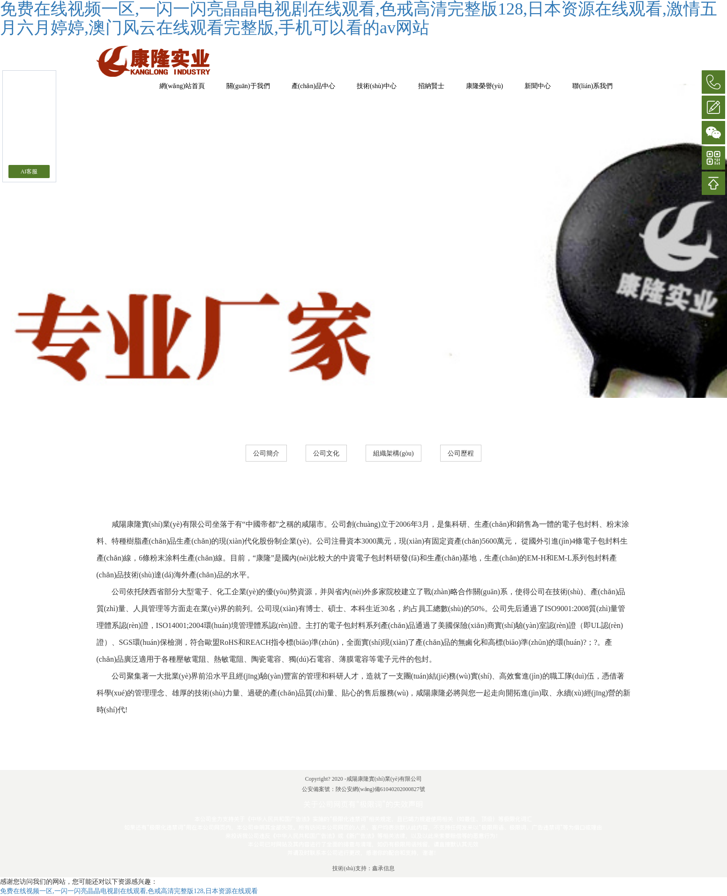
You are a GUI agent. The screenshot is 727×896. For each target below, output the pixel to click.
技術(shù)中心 (377, 86)
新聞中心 (538, 86)
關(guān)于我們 (248, 86)
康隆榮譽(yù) (484, 86)
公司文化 (326, 453)
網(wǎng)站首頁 (182, 86)
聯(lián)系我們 (592, 86)
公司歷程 (461, 453)
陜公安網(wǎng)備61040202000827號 (380, 789)
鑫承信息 (383, 868)
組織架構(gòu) (393, 453)
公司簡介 (266, 453)
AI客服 (29, 171)
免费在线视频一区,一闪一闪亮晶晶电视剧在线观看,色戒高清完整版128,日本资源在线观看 (129, 891)
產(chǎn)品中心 (314, 86)
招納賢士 (431, 86)
